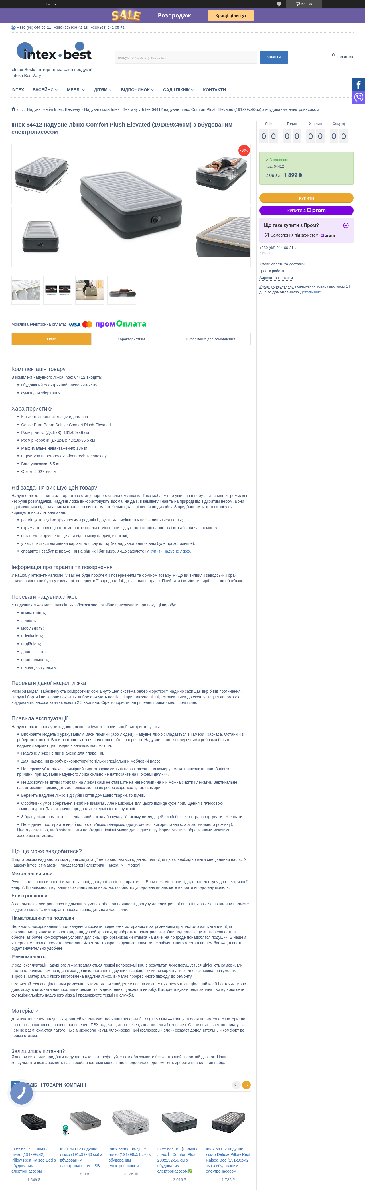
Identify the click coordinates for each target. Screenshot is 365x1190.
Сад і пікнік (176, 89)
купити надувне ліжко (170, 551)
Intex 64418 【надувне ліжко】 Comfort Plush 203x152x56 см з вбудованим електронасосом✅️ (178, 1160)
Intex (17, 89)
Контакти (214, 89)
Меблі (74, 89)
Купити (306, 198)
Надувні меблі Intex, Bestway (53, 109)
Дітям (101, 89)
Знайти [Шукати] (274, 57)
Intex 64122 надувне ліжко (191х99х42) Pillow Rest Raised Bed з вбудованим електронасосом (33, 1160)
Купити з (306, 210)
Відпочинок (135, 89)
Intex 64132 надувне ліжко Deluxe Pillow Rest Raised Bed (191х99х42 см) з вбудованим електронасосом (228, 1160)
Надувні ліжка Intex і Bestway (111, 109)
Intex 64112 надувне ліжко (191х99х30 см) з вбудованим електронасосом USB (81, 1157)
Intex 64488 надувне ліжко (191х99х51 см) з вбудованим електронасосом (130, 1157)
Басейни (43, 89)
